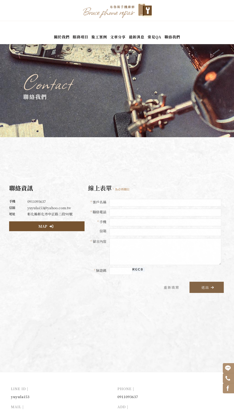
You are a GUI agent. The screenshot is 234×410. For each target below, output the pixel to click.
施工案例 (99, 37)
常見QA (154, 37)
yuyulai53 (20, 398)
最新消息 (136, 37)
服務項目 (80, 37)
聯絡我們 (172, 37)
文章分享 (118, 37)
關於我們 (61, 37)
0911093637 (127, 398)
